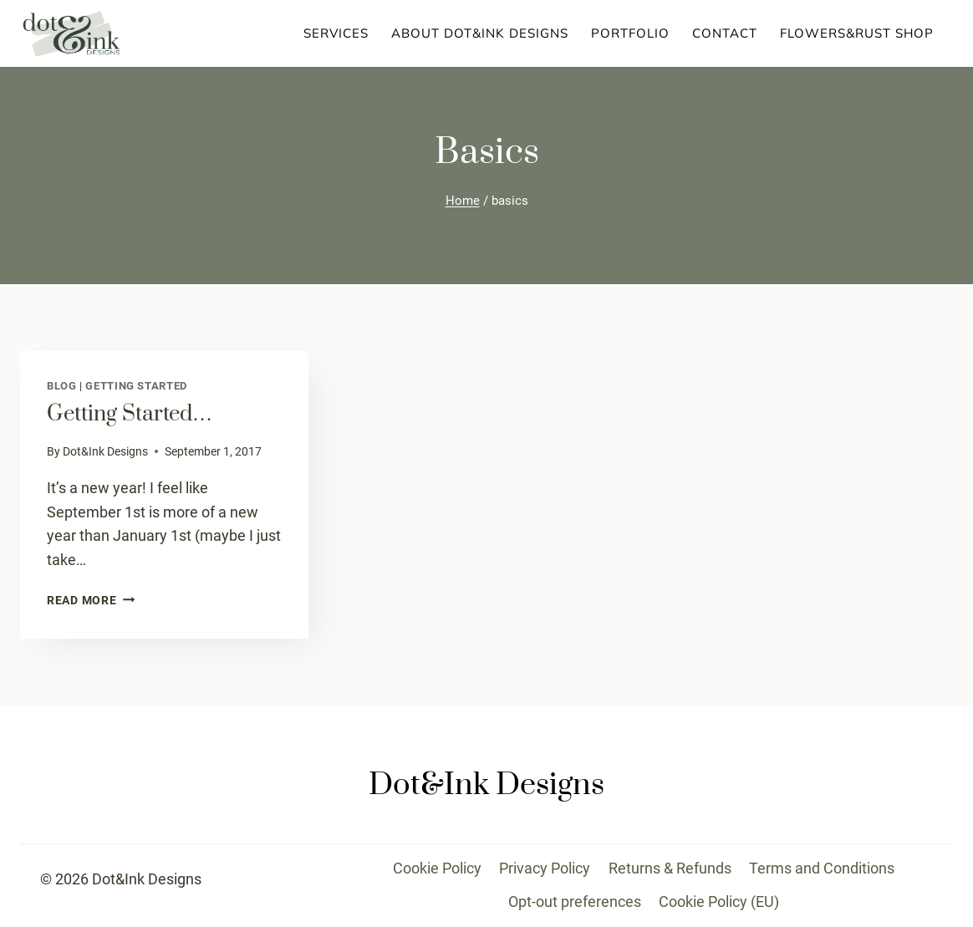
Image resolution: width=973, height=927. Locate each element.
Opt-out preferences (574, 901)
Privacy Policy (544, 868)
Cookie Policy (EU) (719, 901)
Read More (91, 600)
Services (336, 33)
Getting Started (135, 385)
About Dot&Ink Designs (479, 33)
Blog (62, 385)
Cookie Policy (437, 868)
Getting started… (129, 414)
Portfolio (630, 33)
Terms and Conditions (821, 868)
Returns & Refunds (670, 868)
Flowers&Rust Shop (857, 33)
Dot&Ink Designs (105, 452)
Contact (724, 33)
